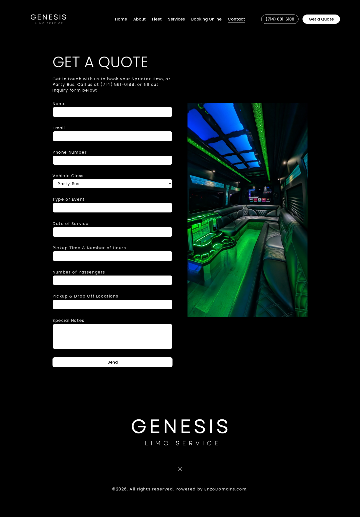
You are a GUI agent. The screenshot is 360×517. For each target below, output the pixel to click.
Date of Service (70, 223)
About (139, 19)
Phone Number (69, 152)
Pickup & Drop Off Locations (85, 296)
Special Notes (68, 320)
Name (59, 104)
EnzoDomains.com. (226, 489)
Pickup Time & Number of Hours (89, 248)
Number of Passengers (78, 272)
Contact (236, 19)
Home (121, 19)
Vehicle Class (68, 176)
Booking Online (206, 19)
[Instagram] (180, 468)
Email (58, 128)
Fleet (157, 19)
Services (176, 19)
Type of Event (68, 199)
